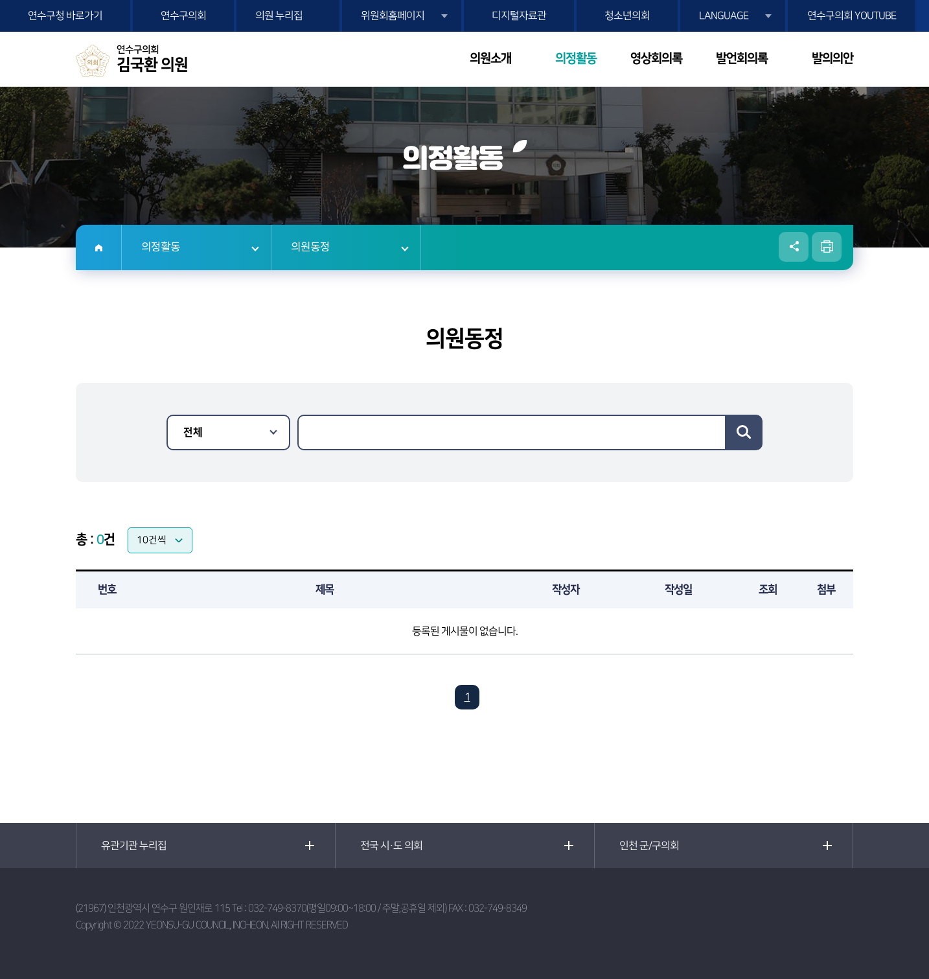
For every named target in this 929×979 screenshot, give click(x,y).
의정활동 (576, 58)
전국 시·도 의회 (391, 845)
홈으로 (99, 247)
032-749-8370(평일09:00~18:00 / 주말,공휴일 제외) (347, 908)
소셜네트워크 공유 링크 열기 (794, 247)
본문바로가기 (0, 0)
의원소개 (490, 58)
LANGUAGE (723, 15)
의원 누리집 (279, 15)
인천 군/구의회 (649, 845)
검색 (744, 432)
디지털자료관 (519, 15)
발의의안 (832, 58)
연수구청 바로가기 (65, 15)
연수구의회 (183, 15)
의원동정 (310, 247)
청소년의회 (627, 15)
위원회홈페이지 (392, 15)
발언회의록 (742, 58)
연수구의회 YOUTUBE (851, 15)
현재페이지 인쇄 (827, 247)
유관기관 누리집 (133, 845)
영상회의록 (656, 58)
